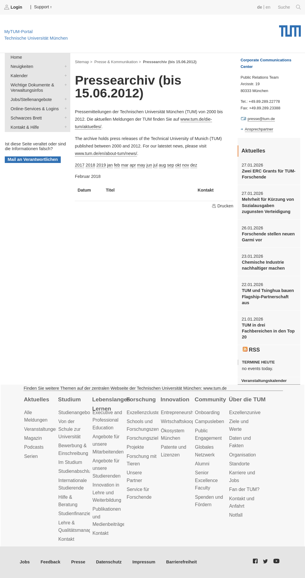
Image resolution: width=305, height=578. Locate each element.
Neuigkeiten (64, 66)
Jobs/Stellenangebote (64, 99)
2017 (79, 165)
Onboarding (207, 412)
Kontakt (66, 539)
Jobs (25, 562)
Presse (78, 562)
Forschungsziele (144, 438)
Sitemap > (83, 62)
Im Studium (70, 462)
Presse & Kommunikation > (117, 62)
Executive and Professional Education (107, 420)
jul (155, 165)
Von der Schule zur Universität (69, 429)
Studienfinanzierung (79, 513)
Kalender (64, 75)
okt (178, 165)
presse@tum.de (261, 118)
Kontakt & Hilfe (64, 127)
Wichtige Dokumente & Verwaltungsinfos (64, 84)
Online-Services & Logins (64, 108)
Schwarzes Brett (64, 118)
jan (110, 165)
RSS (251, 350)
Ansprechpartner (259, 129)
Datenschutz (109, 562)
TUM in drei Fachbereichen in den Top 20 (268, 331)
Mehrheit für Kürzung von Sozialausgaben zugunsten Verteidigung (268, 205)
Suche (289, 7)
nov (185, 165)
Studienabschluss (76, 471)
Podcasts (33, 447)
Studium (69, 399)
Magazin (33, 438)
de (259, 7)
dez (193, 165)
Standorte (239, 463)
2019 (101, 165)
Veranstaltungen (41, 429)
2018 (90, 165)
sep (170, 165)
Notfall (235, 515)
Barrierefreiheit (181, 562)
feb (117, 165)
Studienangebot (74, 412)
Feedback (50, 562)
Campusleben (209, 421)
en (268, 7)
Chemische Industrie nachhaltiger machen (263, 265)
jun (149, 165)
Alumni (202, 463)
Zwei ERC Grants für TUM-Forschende (268, 174)
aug (162, 165)
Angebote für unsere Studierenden (106, 468)
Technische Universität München (290, 28)
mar (125, 165)
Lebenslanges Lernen (111, 404)
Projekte (135, 447)
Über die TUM (247, 399)
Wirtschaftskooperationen (187, 421)
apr (133, 165)
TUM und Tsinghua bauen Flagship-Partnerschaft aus (268, 296)
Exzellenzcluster (144, 412)
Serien (31, 456)
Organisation (242, 454)
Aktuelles (36, 399)
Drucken (222, 205)
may (141, 165)
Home (16, 57)
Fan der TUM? (244, 489)
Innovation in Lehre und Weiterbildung (106, 492)
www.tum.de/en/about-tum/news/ (106, 153)
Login (13, 7)
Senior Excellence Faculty (206, 480)
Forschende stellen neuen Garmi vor (268, 236)
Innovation (175, 399)
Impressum (144, 562)
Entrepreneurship (179, 412)
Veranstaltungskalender (264, 380)
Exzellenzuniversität (250, 412)
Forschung (141, 399)
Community (210, 399)
